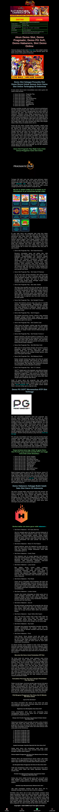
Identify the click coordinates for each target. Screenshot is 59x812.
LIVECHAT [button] (52, 810)
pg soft (31, 478)
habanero (42, 526)
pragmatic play (20, 183)
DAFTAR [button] (20, 19)
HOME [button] (7, 810)
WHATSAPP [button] (37, 810)
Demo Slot (32, 50)
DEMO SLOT (29, 805)
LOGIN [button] (39, 19)
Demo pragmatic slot (22, 384)
